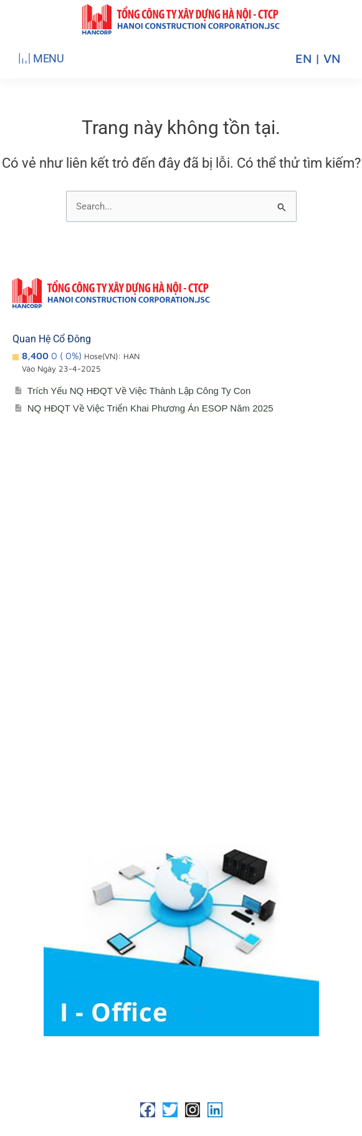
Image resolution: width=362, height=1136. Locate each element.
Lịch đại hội (51, 693)
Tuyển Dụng (52, 793)
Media (38, 743)
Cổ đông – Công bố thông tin (89, 668)
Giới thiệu (46, 569)
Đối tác (41, 718)
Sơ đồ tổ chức (57, 619)
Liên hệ (41, 768)
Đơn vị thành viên (64, 594)
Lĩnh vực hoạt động (68, 643)
